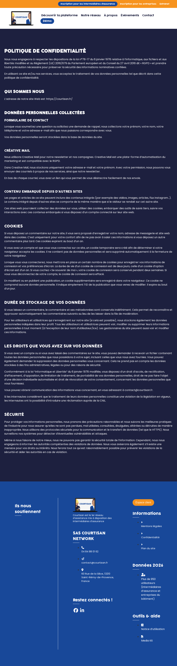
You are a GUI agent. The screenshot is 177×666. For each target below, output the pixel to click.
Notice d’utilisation (153, 629)
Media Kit (147, 640)
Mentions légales (151, 526)
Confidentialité (150, 537)
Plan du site (148, 548)
